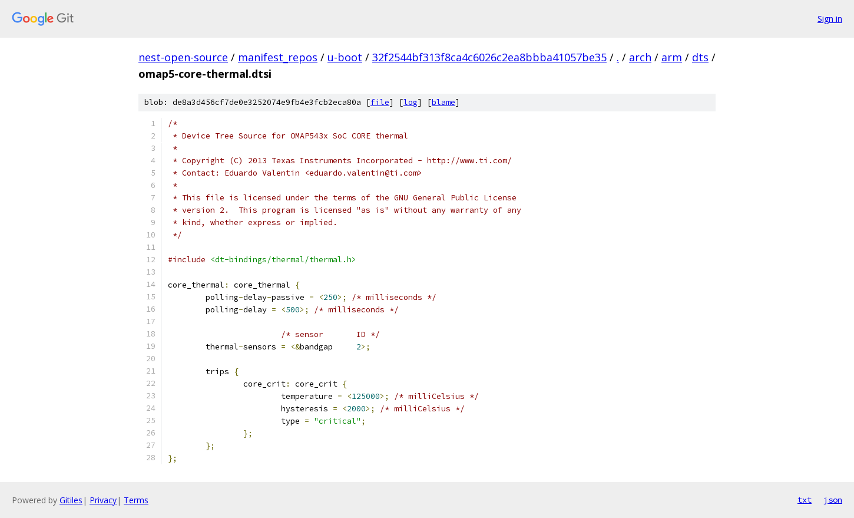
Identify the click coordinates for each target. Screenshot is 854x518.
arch (640, 57)
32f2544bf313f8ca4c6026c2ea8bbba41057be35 (489, 57)
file (379, 102)
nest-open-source (183, 57)
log (410, 102)
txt (804, 499)
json (832, 499)
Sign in (829, 18)
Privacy (103, 500)
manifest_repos (277, 57)
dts (700, 57)
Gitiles (70, 500)
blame (443, 102)
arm (671, 57)
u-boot (344, 57)
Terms (136, 500)
